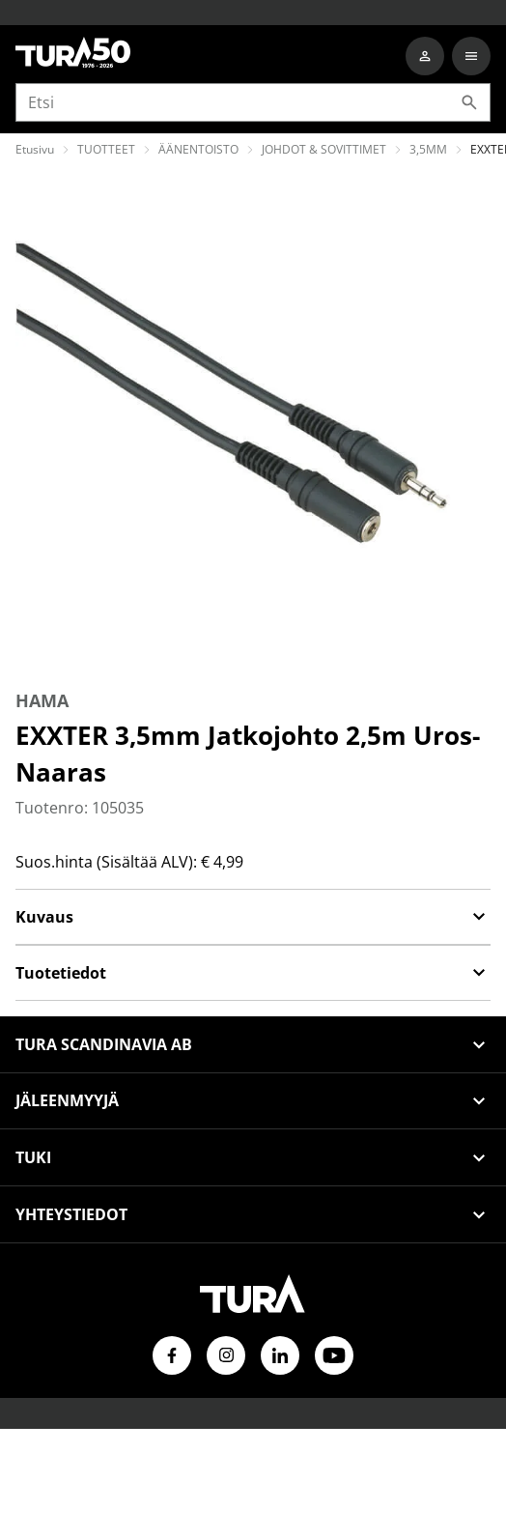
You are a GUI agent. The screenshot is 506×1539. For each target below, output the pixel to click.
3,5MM (428, 149)
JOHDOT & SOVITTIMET (324, 149)
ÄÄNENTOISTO (198, 149)
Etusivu (34, 149)
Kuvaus (253, 916)
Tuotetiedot (253, 972)
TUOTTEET (106, 149)
